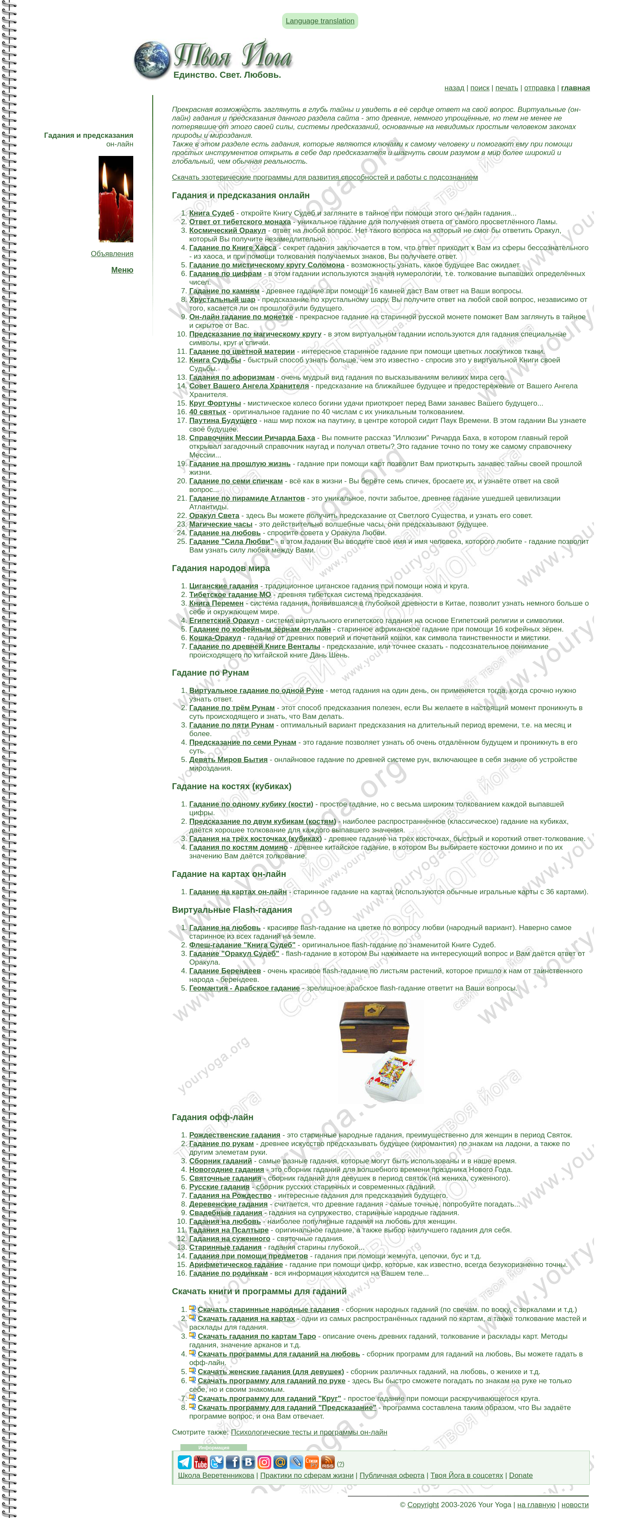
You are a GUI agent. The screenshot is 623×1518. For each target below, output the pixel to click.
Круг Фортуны (215, 403)
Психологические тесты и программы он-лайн (309, 1432)
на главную (536, 1505)
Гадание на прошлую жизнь (240, 464)
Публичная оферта (392, 1475)
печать (506, 88)
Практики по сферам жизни (307, 1475)
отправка (539, 88)
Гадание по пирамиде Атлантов (247, 498)
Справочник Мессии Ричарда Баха (252, 438)
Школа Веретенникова (216, 1475)
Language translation (320, 21)
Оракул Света (214, 515)
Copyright (423, 1505)
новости (575, 1505)
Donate (521, 1475)
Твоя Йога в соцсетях (466, 1475)
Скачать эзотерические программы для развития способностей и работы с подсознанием (325, 177)
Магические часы (220, 524)
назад (455, 88)
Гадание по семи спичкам (236, 481)
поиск (479, 88)
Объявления (112, 254)
